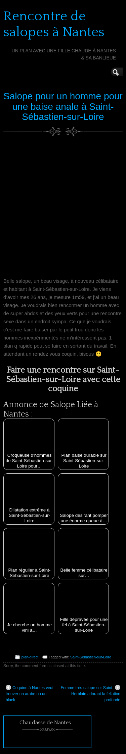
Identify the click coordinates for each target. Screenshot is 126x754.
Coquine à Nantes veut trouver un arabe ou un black (29, 693)
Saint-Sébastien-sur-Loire (90, 657)
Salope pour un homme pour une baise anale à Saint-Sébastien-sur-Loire (63, 106)
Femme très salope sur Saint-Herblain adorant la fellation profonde (90, 693)
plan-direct (30, 657)
